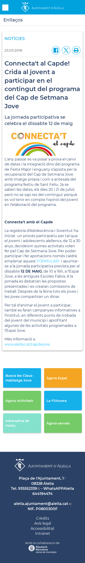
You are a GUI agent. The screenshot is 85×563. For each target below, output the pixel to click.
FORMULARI (48, 261)
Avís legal (42, 523)
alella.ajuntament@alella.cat (41, 504)
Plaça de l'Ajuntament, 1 (41, 478)
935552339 (27, 488)
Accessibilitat (42, 528)
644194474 (42, 494)
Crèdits (42, 518)
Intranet (42, 533)
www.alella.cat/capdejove (27, 344)
